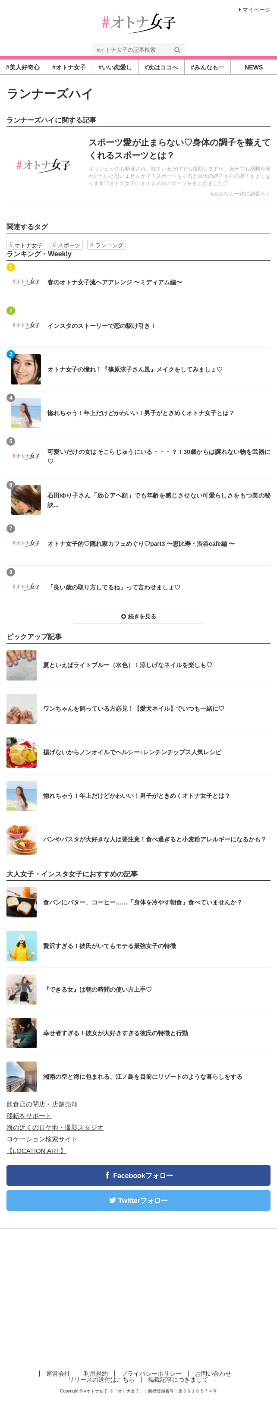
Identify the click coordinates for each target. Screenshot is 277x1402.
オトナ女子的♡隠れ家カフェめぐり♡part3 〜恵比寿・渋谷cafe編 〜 (141, 543)
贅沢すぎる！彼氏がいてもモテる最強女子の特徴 (109, 945)
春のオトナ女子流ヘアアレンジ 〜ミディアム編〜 (114, 282)
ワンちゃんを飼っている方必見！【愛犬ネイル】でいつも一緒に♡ (133, 708)
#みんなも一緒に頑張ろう (241, 194)
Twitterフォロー (143, 1200)
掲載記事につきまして (178, 1380)
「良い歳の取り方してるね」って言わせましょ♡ (113, 587)
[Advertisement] (138, 1297)
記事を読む (138, 166)
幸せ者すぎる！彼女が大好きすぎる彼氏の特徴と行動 (115, 1033)
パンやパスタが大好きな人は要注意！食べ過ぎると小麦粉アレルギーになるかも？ (155, 839)
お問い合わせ (213, 1373)
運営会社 (58, 1373)
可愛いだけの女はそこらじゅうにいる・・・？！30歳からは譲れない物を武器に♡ (159, 456)
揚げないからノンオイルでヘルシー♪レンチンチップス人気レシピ (132, 752)
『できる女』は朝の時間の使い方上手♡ (97, 989)
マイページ (255, 9)
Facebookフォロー (143, 1175)
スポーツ (69, 245)
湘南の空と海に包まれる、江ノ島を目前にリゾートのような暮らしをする (142, 1076)
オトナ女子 (29, 245)
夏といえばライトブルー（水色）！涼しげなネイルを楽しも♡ (127, 665)
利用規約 (96, 1373)
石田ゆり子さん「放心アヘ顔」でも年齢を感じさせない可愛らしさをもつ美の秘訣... (159, 500)
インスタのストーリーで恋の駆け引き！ (101, 325)
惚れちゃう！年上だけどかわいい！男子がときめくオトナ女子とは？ (141, 413)
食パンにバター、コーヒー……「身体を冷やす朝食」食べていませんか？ (142, 902)
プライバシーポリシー (151, 1373)
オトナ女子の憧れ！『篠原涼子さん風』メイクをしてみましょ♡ (135, 369)
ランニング (109, 245)
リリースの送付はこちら (101, 1380)
